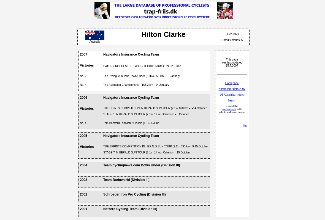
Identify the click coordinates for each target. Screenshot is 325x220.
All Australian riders (232, 94)
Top (245, 125)
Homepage (232, 83)
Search (232, 100)
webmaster (229, 109)
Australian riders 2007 (232, 88)
